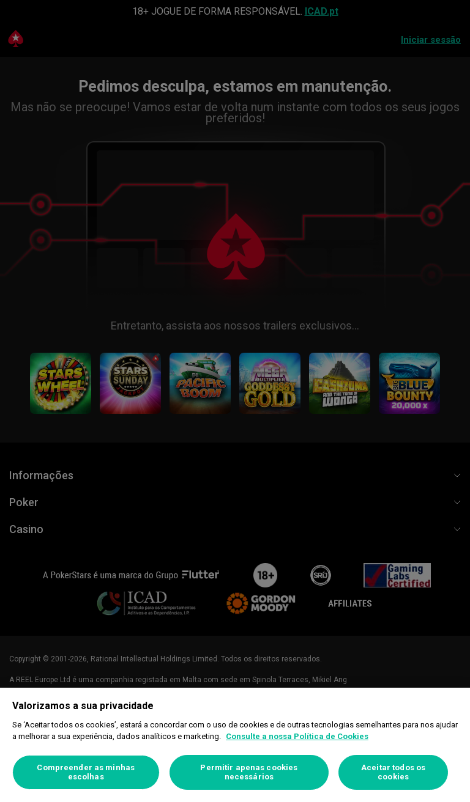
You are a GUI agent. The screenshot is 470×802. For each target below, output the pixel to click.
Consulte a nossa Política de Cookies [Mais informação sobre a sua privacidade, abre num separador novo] (297, 736)
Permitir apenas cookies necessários (248, 772)
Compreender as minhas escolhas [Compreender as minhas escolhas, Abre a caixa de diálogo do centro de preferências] (86, 772)
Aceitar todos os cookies (393, 772)
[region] (235, 745)
